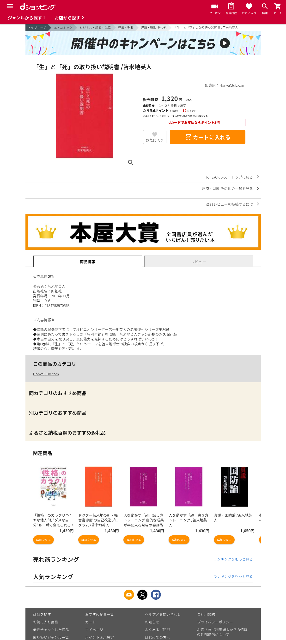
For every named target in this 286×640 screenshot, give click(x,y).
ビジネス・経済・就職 (95, 27)
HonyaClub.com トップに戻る (229, 177)
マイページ (94, 629)
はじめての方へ (157, 637)
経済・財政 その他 (153, 27)
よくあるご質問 (157, 629)
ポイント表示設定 (99, 637)
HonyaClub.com (46, 373)
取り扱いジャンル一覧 (51, 637)
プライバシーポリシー (215, 621)
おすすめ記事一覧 (99, 614)
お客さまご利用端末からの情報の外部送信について (222, 632)
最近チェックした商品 (51, 629)
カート (90, 621)
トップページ (37, 27)
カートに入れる (208, 137)
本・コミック (63, 27)
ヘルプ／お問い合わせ (163, 614)
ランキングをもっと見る (233, 559)
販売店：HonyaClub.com (225, 85)
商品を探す (42, 614)
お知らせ (152, 621)
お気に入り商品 (45, 621)
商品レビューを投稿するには (229, 204)
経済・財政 (126, 27)
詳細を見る (43, 540)
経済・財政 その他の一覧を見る (227, 188)
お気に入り (155, 140)
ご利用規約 (206, 614)
